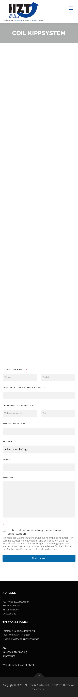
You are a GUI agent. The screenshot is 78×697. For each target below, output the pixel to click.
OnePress (57, 685)
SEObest (29, 665)
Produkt (9, 441)
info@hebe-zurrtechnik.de (24, 639)
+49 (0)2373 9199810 (23, 630)
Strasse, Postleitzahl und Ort (24, 387)
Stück (6, 459)
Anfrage (8, 477)
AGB (5, 647)
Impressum (9, 656)
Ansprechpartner (15, 423)
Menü (70, 8)
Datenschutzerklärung (15, 651)
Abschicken (39, 558)
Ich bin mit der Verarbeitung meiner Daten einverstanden (34, 531)
